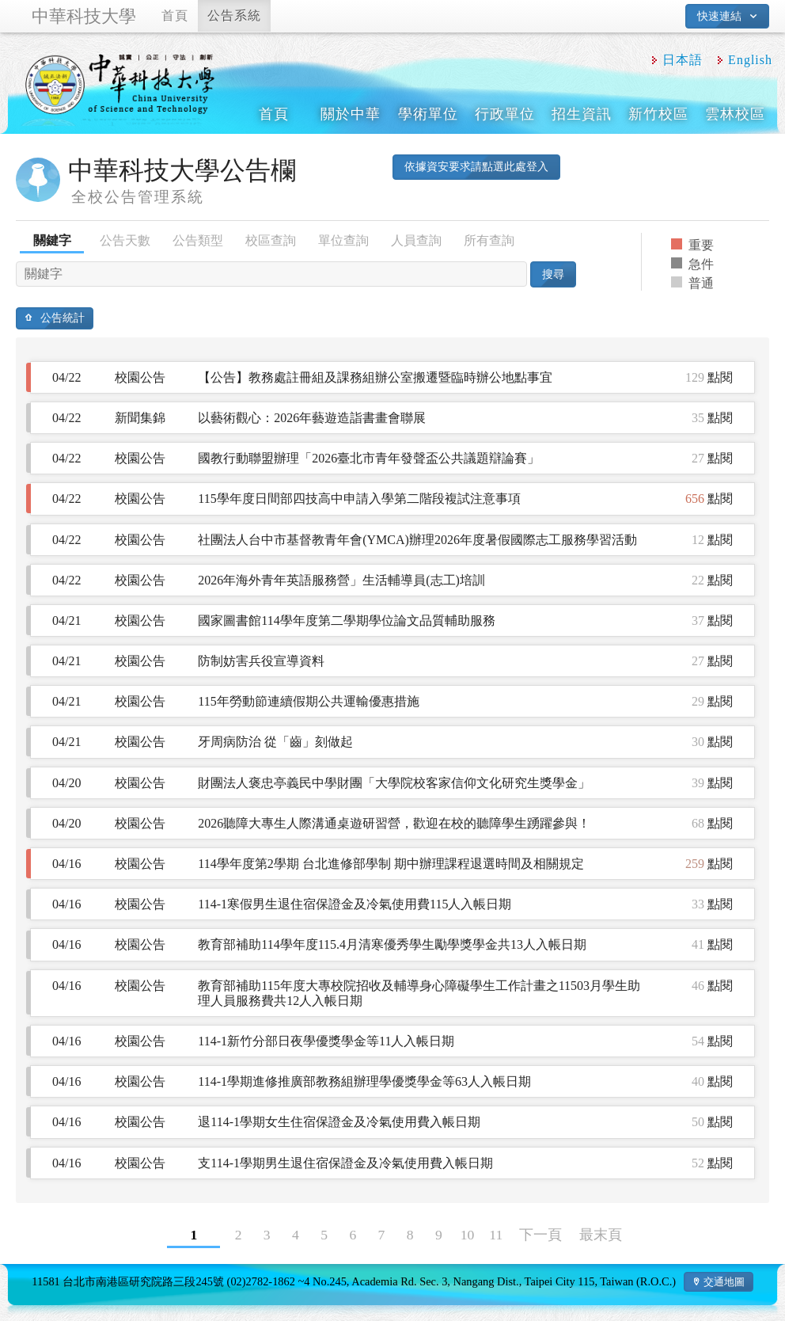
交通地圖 (724, 1282)
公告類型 (198, 240)
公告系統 (234, 15)
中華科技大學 (84, 16)
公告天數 (125, 240)
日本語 (682, 60)
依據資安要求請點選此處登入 (476, 166)
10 (468, 1235)
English (750, 60)
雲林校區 (735, 114)
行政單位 (505, 114)
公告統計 (62, 317)
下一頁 (540, 1235)
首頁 (174, 15)
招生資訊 (582, 114)
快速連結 (719, 16)
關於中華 (350, 114)
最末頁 (600, 1235)
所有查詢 (489, 240)
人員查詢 (416, 240)
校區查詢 (270, 240)
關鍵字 (52, 240)
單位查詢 (343, 240)
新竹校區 (658, 114)
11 (495, 1235)
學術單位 (428, 114)
